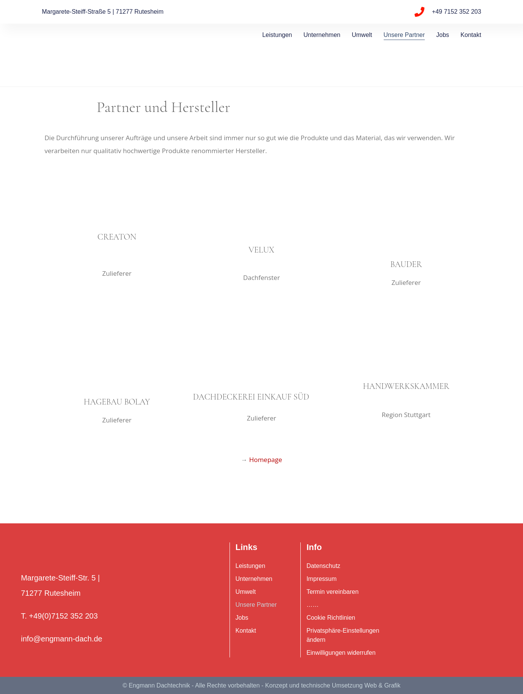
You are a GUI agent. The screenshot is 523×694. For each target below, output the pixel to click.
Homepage (265, 459)
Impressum (321, 579)
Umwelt (362, 35)
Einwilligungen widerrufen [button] (340, 652)
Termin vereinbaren (332, 591)
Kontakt (471, 35)
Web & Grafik (382, 685)
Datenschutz (323, 566)
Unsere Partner (404, 35)
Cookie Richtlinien (330, 617)
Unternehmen (321, 35)
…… (312, 604)
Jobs (442, 35)
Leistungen (277, 35)
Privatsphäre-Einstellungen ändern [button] (342, 635)
